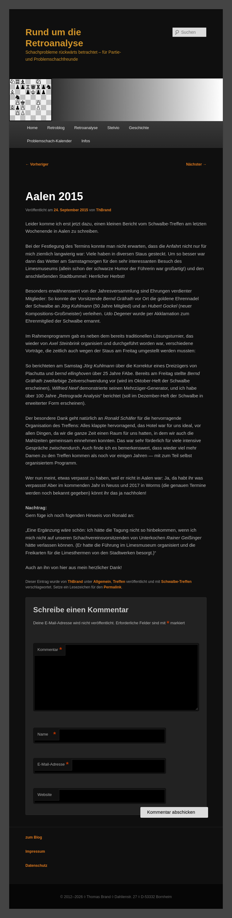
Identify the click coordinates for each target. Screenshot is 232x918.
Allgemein (102, 581)
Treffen (119, 581)
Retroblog (55, 127)
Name (46, 734)
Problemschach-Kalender (49, 141)
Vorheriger (36, 164)
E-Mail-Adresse (52, 764)
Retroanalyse (86, 127)
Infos (86, 141)
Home (32, 127)
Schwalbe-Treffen (176, 581)
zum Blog (33, 837)
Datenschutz (36, 865)
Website (44, 794)
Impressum (35, 851)
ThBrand (103, 210)
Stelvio (113, 127)
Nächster (196, 164)
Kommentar (49, 649)
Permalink (112, 587)
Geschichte (139, 127)
